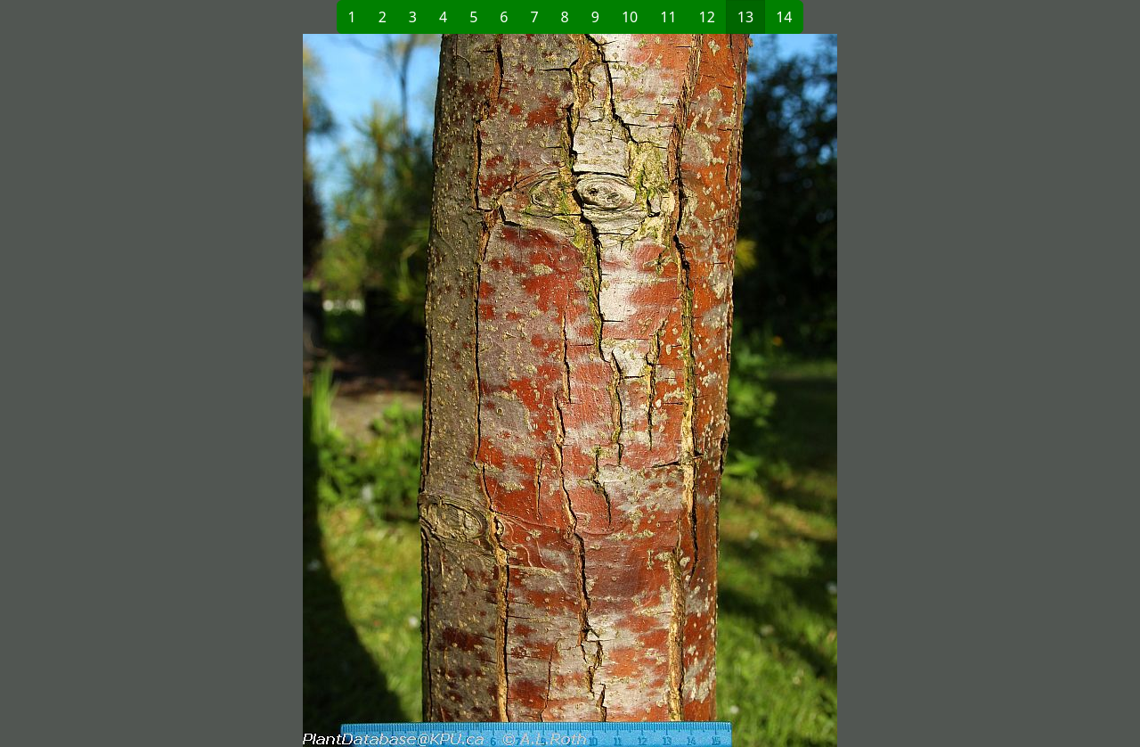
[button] (321, 390)
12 (707, 17)
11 (668, 17)
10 (630, 17)
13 (745, 17)
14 (784, 17)
